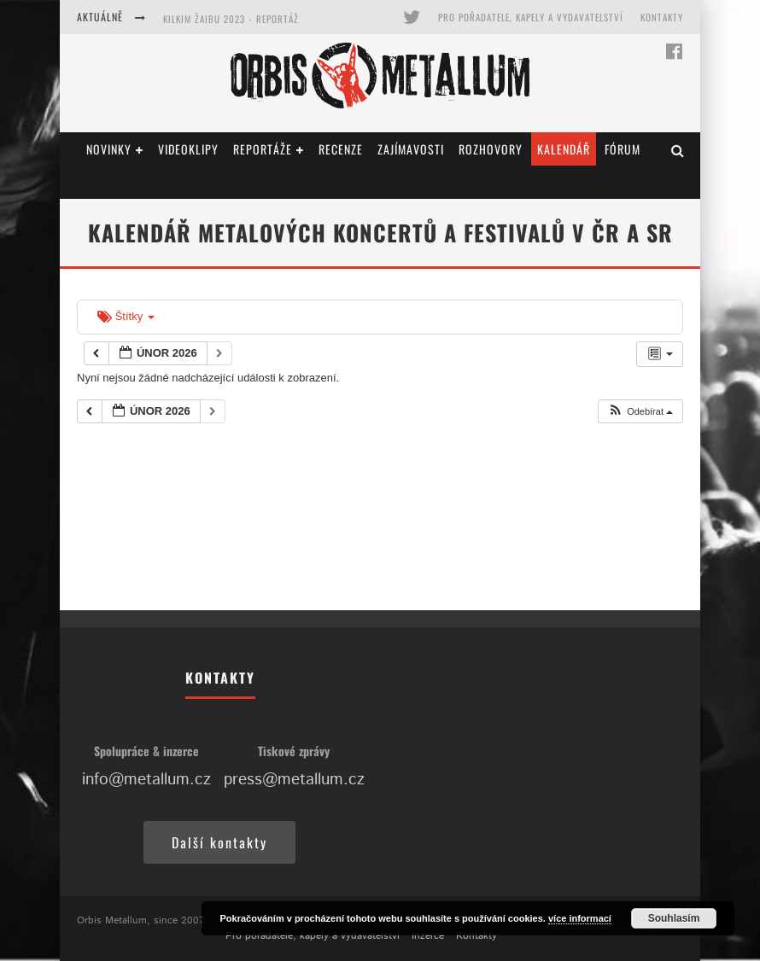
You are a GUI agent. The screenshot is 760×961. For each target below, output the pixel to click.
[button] (640, 411)
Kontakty (661, 17)
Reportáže (262, 149)
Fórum (622, 149)
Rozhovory (491, 149)
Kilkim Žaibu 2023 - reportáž (231, 19)
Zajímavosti (410, 149)
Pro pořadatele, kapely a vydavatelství (530, 17)
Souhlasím (674, 918)
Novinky (109, 149)
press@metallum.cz (294, 779)
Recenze (341, 149)
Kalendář (563, 149)
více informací (579, 918)
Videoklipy (188, 149)
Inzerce (428, 936)
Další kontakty (219, 842)
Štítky (126, 316)
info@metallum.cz (146, 779)
